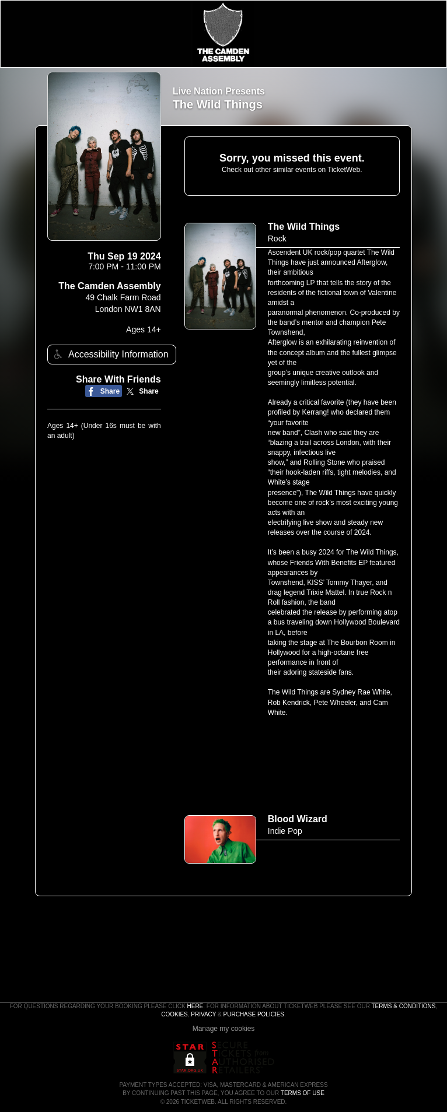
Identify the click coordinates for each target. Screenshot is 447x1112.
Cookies (174, 1014)
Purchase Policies (254, 1014)
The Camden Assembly (109, 286)
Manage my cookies (224, 1029)
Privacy (203, 1014)
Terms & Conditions (403, 1006)
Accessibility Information (110, 354)
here (195, 1006)
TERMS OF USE (302, 1093)
